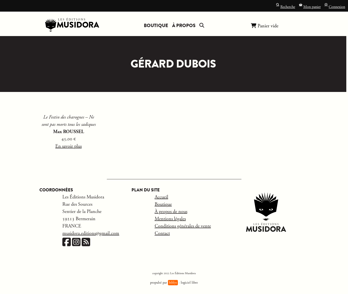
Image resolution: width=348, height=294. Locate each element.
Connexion (335, 6)
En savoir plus (68, 146)
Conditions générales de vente (183, 226)
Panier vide (264, 25)
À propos (184, 25)
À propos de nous (171, 212)
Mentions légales (170, 219)
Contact (162, 233)
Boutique (156, 25)
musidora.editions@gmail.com (90, 233)
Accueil (161, 197)
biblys (173, 282)
